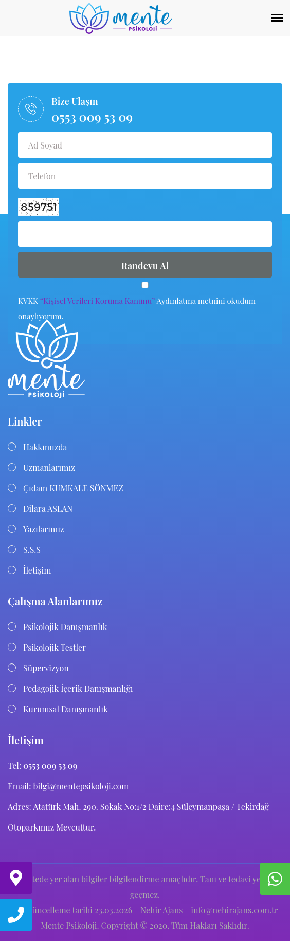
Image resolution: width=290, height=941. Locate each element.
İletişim (37, 570)
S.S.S (32, 549)
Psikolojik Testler (54, 647)
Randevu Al (145, 266)
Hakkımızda (45, 446)
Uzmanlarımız (49, 467)
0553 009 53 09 (92, 116)
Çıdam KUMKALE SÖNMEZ (73, 488)
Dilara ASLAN (47, 508)
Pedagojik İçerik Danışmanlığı (78, 688)
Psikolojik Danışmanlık (65, 626)
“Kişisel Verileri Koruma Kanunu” (97, 301)
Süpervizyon (46, 667)
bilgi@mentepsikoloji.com (80, 786)
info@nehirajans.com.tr (234, 910)
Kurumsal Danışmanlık (65, 709)
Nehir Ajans (161, 910)
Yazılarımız (43, 529)
